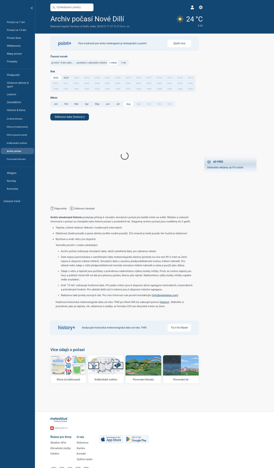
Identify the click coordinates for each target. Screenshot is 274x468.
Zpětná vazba (85, 458)
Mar (77, 104)
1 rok (124, 62)
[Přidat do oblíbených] (130, 19)
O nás (81, 435)
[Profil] (187, 7)
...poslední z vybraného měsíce (92, 62)
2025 (67, 77)
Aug (129, 104)
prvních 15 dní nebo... (63, 62)
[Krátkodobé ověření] (107, 369)
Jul (119, 104)
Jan (57, 104)
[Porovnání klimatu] (144, 369)
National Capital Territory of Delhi (70, 26)
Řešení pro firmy (61, 435)
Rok (53, 71)
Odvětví (55, 453)
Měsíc (55, 98)
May (98, 104)
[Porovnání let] (182, 369)
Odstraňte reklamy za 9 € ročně (231, 164)
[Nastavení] (195, 7)
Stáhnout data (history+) (71, 117)
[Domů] (14, 7)
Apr (88, 104)
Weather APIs (59, 441)
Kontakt (82, 453)
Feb (67, 104)
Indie (94, 26)
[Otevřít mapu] (90, 7)
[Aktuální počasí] (183, 21)
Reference (83, 441)
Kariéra (82, 447)
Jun (108, 104)
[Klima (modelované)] (69, 369)
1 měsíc (114, 62)
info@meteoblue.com (166, 295)
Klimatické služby (61, 447)
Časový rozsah (59, 56)
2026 (56, 77)
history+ (166, 302)
